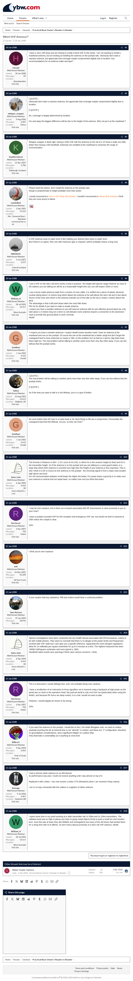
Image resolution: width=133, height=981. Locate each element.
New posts (9, 23)
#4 (126, 182)
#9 (126, 414)
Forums (22, 18)
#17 (125, 768)
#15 (125, 678)
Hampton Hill (20, 799)
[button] (46, 18)
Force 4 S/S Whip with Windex (62, 196)
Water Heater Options (23, 869)
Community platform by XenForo (58, 977)
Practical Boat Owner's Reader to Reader (47, 873)
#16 (125, 722)
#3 (126, 137)
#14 (125, 633)
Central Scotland (19, 267)
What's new (38, 18)
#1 (126, 47)
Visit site (15, 84)
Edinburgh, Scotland (17, 170)
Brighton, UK (20, 401)
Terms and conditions (84, 968)
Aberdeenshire (19, 81)
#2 (126, 93)
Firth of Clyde (20, 756)
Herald (8, 40)
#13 (125, 592)
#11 (125, 503)
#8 (126, 370)
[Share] (122, 47)
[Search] (126, 18)
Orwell (23, 358)
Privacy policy (102, 968)
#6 (126, 278)
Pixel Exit (97, 977)
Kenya (23, 125)
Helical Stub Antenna (108, 196)
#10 (125, 457)
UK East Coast (20, 580)
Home (10, 18)
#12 (125, 546)
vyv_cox (119, 872)
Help (113, 968)
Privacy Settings (81, 971)
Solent (23, 534)
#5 (126, 234)
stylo (14, 873)
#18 (125, 811)
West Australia (19, 312)
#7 (126, 327)
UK (24, 488)
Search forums (22, 23)
